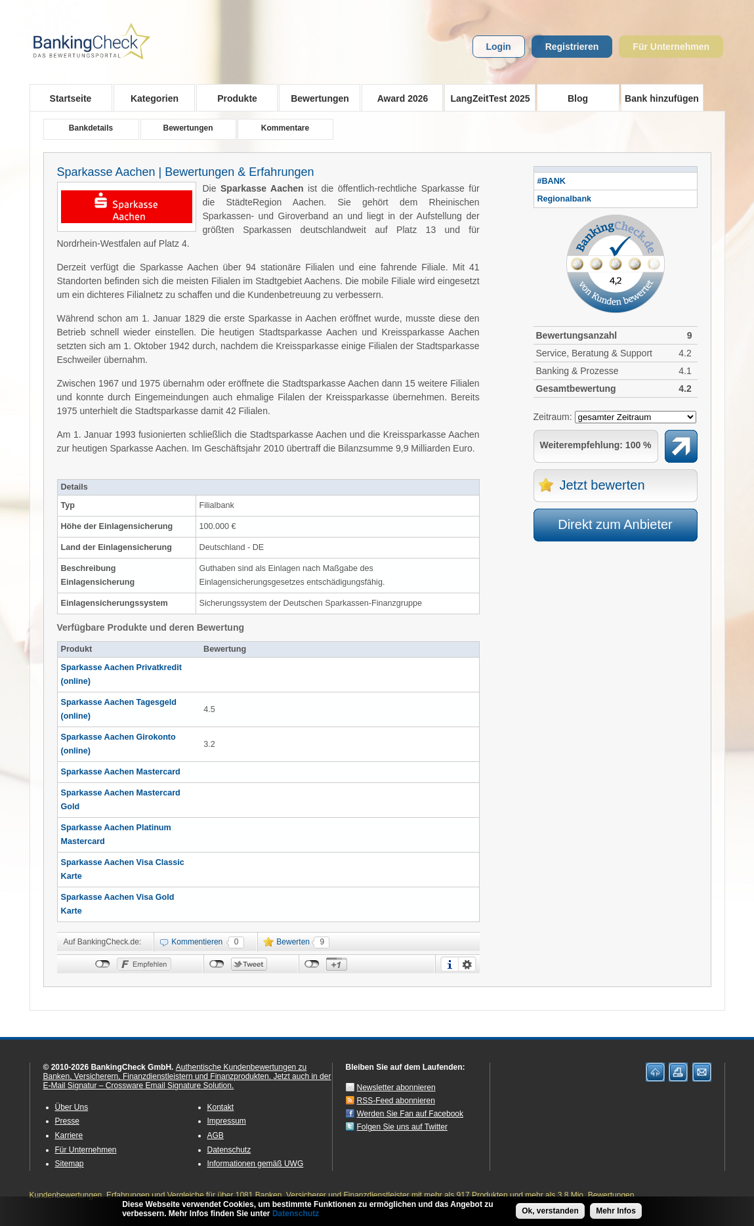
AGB (215, 1135)
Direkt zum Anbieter (615, 524)
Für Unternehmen (671, 46)
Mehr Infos (616, 1210)
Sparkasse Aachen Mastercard (120, 771)
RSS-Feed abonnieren (396, 1100)
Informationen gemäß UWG (255, 1163)
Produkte (233, 98)
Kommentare (285, 128)
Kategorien (151, 98)
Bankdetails (91, 128)
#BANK (551, 181)
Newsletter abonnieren (396, 1087)
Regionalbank (564, 198)
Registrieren (572, 46)
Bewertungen (316, 98)
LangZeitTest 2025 (487, 98)
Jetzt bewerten (602, 485)
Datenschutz (229, 1149)
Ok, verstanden (550, 1210)
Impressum (226, 1121)
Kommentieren (196, 941)
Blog (578, 98)
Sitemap (69, 1163)
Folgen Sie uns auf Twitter (402, 1126)
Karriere (69, 1135)
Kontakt (220, 1107)
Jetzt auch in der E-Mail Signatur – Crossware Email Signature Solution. (187, 1081)
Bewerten (293, 941)
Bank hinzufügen (662, 98)
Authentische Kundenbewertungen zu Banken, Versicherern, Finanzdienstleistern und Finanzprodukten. (175, 1072)
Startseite (71, 98)
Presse (67, 1121)
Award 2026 (399, 98)
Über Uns (72, 1107)
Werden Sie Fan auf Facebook (410, 1113)
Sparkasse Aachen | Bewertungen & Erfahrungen (185, 172)
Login (498, 46)
